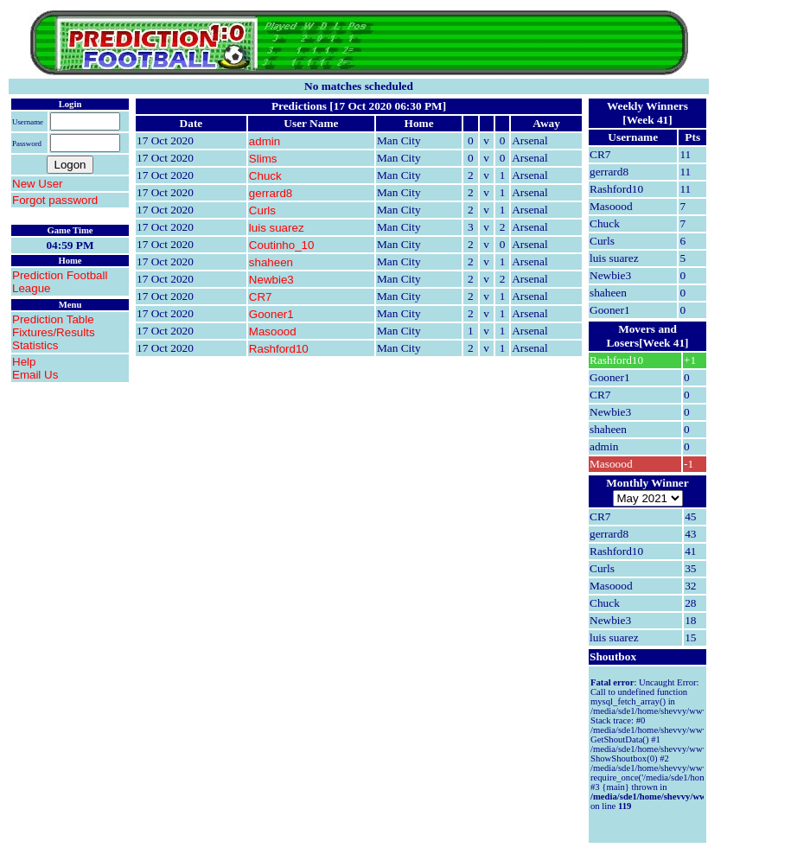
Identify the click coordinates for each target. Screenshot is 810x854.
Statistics (35, 345)
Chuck (265, 175)
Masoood (273, 331)
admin (264, 141)
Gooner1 (271, 314)
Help (23, 361)
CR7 (260, 296)
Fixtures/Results (53, 332)
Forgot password (55, 200)
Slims (263, 158)
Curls (262, 210)
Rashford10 (279, 348)
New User (37, 183)
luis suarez (276, 227)
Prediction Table (53, 319)
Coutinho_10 (282, 245)
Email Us (35, 374)
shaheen (271, 262)
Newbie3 (271, 279)
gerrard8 (270, 193)
